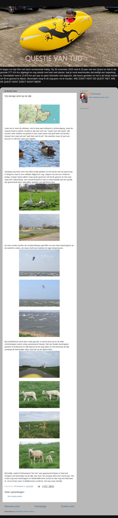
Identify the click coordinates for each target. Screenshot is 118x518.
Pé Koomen (96, 94)
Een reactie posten (15, 496)
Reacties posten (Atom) (25, 511)
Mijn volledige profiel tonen (99, 97)
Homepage (40, 506)
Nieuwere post (12, 506)
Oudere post (67, 506)
